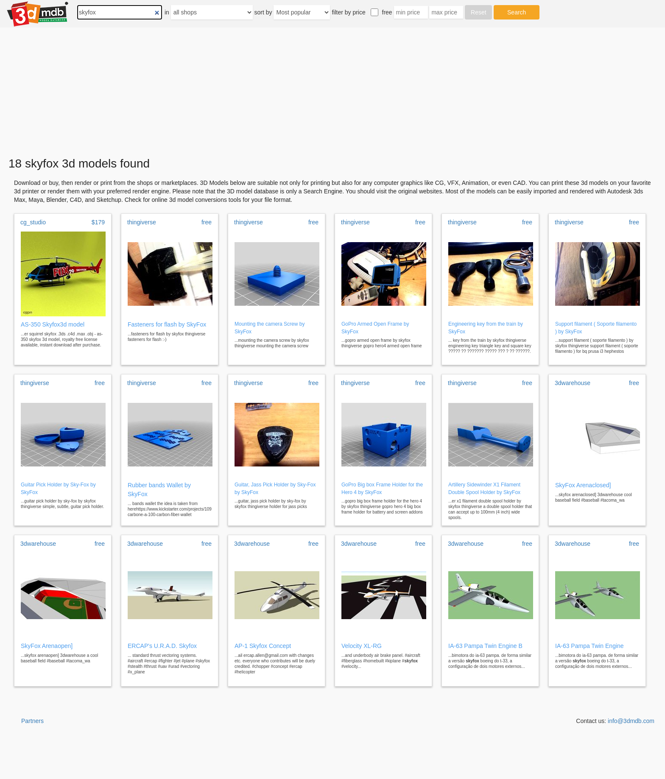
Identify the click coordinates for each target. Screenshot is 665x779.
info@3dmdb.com (631, 721)
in (167, 12)
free (387, 12)
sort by (263, 12)
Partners (32, 721)
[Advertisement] (332, 92)
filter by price (348, 12)
